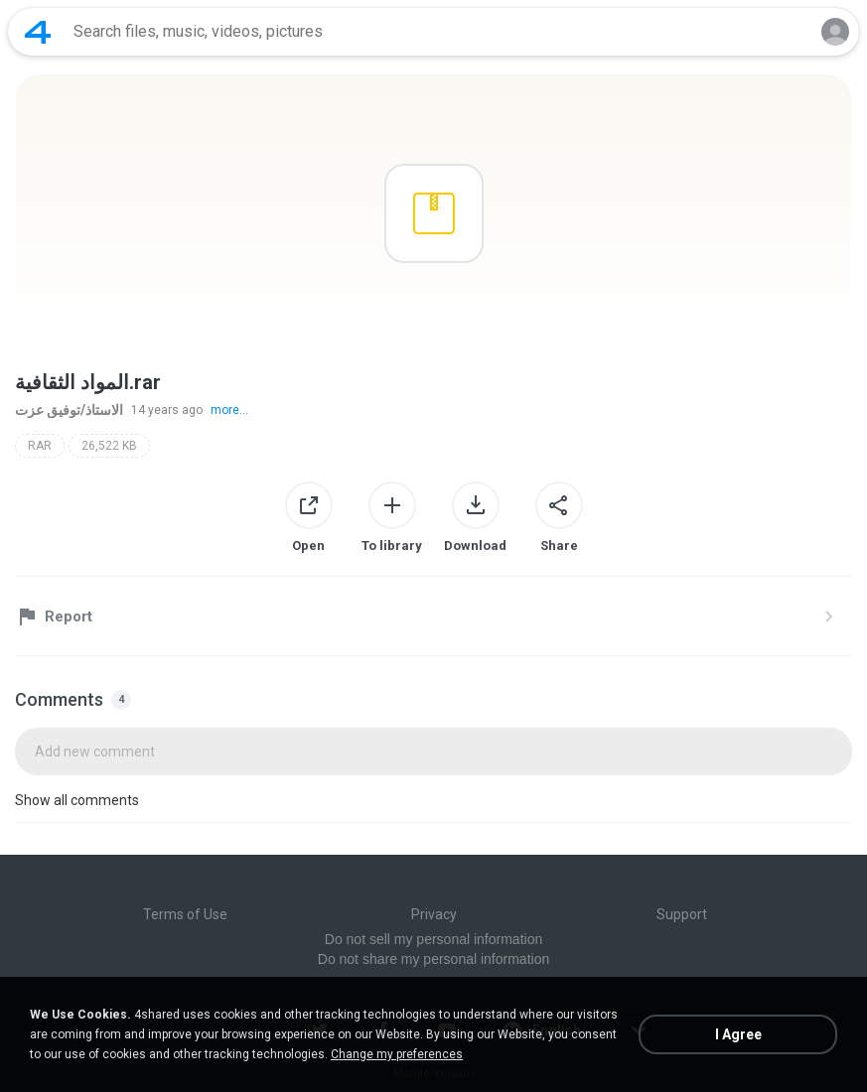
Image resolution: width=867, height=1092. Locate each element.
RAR (40, 446)
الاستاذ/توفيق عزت (69, 410)
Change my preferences (397, 1054)
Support (681, 914)
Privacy (434, 914)
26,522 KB (109, 446)
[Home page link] (38, 32)
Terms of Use (185, 914)
